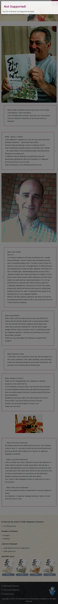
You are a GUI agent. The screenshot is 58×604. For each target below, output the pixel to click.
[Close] (56, 3)
